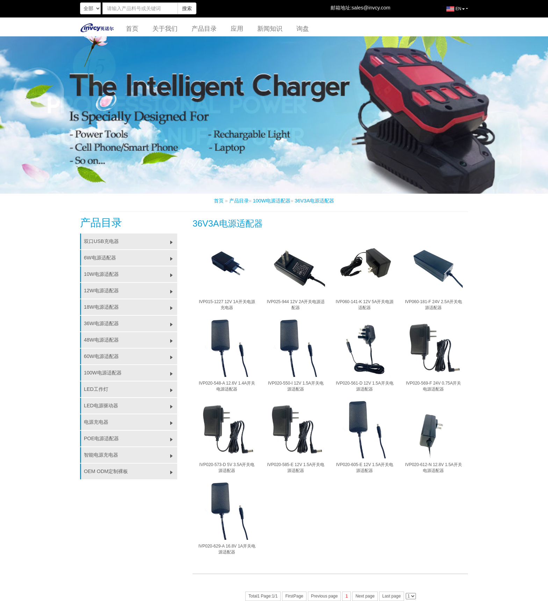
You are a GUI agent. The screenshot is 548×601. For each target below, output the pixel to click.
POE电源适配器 (130, 438)
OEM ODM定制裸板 (130, 471)
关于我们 (165, 28)
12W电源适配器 (130, 290)
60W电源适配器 (130, 356)
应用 (237, 28)
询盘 (302, 28)
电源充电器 (130, 422)
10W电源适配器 (130, 274)
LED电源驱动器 (130, 405)
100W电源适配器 (272, 200)
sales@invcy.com (371, 7)
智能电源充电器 (130, 455)
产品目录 (204, 28)
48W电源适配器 (130, 340)
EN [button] (450, 11)
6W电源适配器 (130, 257)
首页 (132, 28)
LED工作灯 (130, 389)
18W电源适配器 (130, 307)
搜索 (187, 8)
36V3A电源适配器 (314, 200)
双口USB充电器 (130, 241)
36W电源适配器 (130, 323)
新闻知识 (269, 28)
